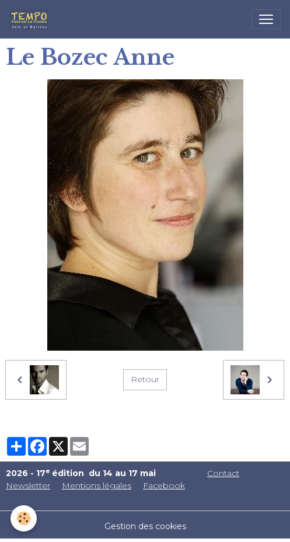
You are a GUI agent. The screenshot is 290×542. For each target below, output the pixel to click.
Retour (145, 379)
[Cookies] (24, 518)
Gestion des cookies (145, 526)
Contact (223, 473)
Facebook (164, 485)
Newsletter (28, 485)
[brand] (31, 19)
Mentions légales (96, 485)
